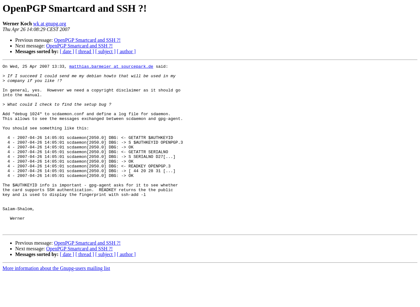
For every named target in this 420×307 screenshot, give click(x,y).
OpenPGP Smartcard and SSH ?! (87, 40)
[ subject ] (105, 51)
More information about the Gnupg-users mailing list (56, 301)
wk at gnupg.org (49, 23)
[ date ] (67, 51)
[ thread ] (84, 51)
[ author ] (126, 51)
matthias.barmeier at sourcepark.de (111, 67)
